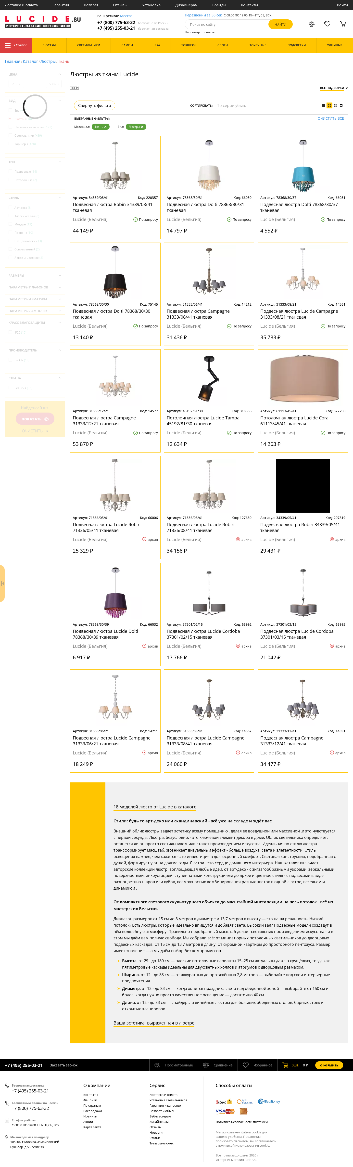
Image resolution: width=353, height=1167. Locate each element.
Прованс (23, 233)
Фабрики (90, 1100)
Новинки (90, 1116)
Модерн (23, 224)
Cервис (157, 1085)
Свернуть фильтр (94, 105)
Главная (12, 61)
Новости (156, 1132)
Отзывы (120, 4)
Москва (126, 16)
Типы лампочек (162, 1143)
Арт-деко (23, 208)
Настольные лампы (33, 127)
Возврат (91, 4)
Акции (88, 1121)
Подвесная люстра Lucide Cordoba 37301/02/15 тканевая (203, 634)
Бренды (219, 4)
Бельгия (23, 388)
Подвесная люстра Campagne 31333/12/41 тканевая (291, 741)
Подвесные (25, 171)
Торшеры (25, 144)
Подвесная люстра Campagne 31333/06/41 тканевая (198, 314)
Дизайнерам (186, 4)
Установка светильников (168, 1100)
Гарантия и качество (165, 1105)
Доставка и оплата (21, 4)
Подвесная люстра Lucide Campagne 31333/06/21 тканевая (112, 741)
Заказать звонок (63, 1065)
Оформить (329, 1065)
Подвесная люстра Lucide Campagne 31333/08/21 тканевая (299, 314)
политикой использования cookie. (244, 1145)
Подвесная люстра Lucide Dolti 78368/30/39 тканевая (105, 634)
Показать (35, 419)
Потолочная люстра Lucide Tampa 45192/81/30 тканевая (203, 421)
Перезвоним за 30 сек (203, 15)
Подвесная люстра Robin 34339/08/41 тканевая (112, 207)
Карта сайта (92, 1127)
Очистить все (331, 119)
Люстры (48, 61)
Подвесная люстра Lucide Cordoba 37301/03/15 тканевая (297, 634)
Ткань (101, 127)
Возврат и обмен (162, 1111)
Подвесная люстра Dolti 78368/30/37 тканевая (299, 207)
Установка (151, 4)
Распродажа (92, 1111)
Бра (20, 110)
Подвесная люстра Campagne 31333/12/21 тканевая (104, 421)
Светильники (28, 135)
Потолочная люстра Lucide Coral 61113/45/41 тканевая (295, 421)
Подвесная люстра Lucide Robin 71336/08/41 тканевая (200, 527)
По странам (92, 1105)
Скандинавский (28, 241)
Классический (26, 216)
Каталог (16, 45)
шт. (290, 1065)
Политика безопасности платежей (242, 1122)
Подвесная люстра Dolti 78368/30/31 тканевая (205, 207)
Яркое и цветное (28, 258)
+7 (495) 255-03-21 (133, 28)
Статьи (155, 1138)
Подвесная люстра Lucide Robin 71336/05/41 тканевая (106, 527)
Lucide (21, 360)
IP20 (20, 332)
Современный (27, 249)
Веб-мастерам (160, 1116)
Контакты (249, 4)
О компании (97, 1085)
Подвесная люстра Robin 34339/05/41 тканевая (300, 527)
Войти (342, 5)
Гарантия (60, 4)
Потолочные (25, 180)
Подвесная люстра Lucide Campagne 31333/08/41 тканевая (205, 741)
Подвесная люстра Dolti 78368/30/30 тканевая (111, 314)
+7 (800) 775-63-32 (132, 22)
